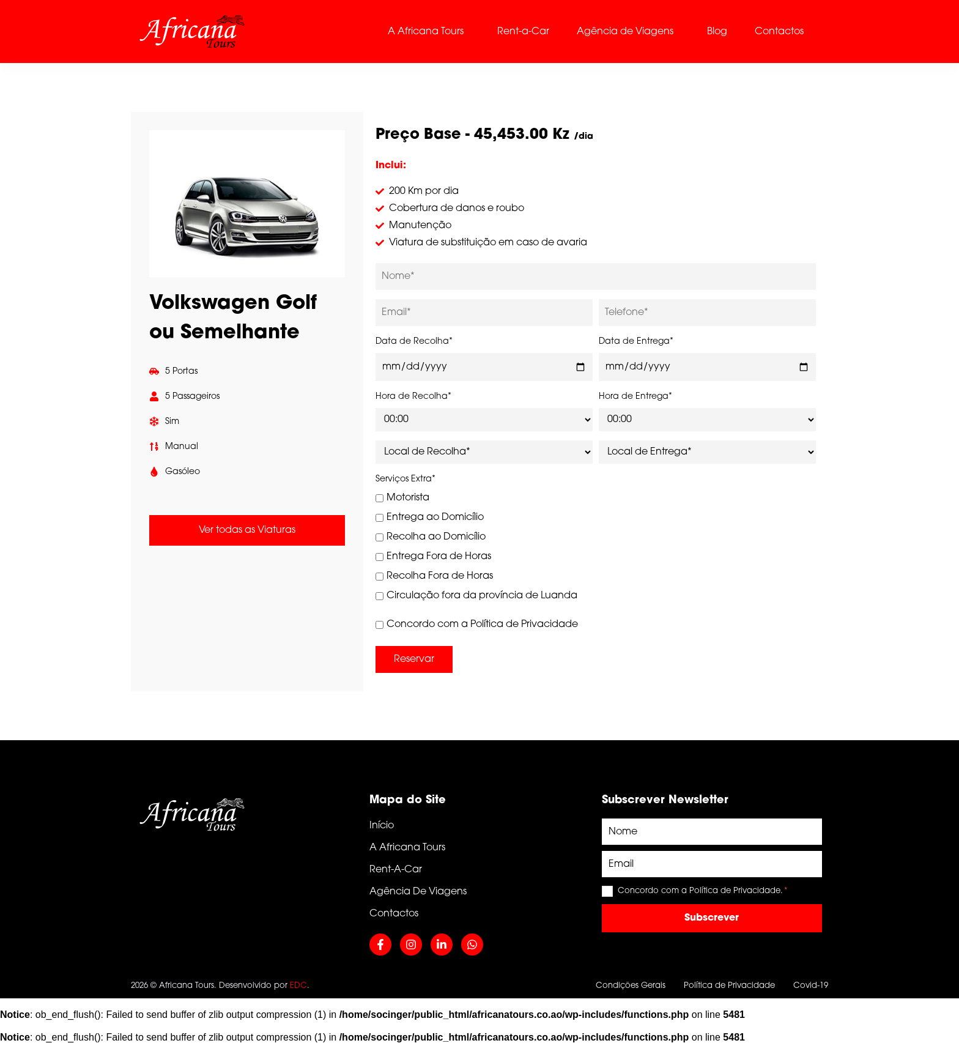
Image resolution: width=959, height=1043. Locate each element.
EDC (298, 986)
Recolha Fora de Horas (434, 576)
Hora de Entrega (635, 396)
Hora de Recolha (413, 396)
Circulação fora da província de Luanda (476, 596)
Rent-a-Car (523, 32)
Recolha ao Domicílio (431, 537)
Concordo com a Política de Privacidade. (703, 891)
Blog (717, 32)
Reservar (414, 659)
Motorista (402, 498)
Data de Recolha (414, 341)
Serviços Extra (405, 479)
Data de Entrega (636, 341)
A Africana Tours (426, 32)
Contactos (779, 32)
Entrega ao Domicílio (430, 517)
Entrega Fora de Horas (433, 557)
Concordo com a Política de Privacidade (477, 624)
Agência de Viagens (625, 32)
